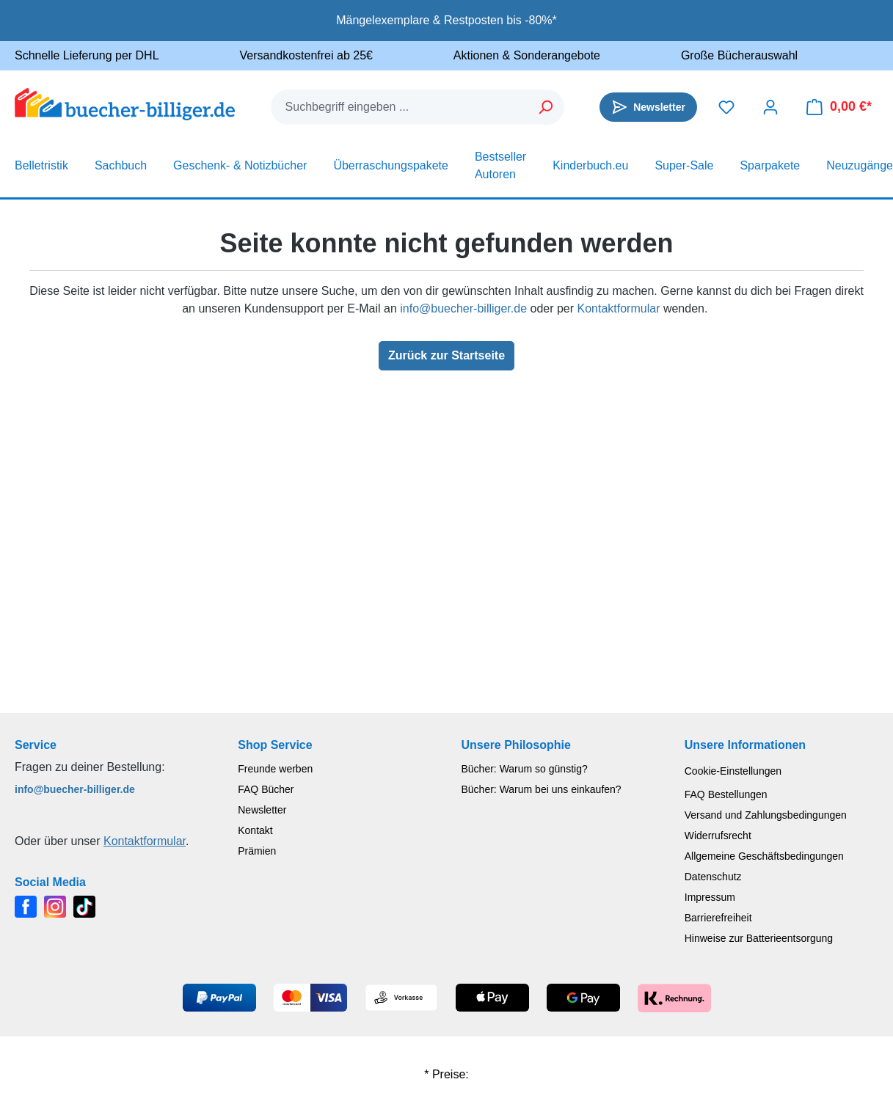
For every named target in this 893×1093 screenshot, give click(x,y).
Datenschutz (713, 876)
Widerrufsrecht (718, 835)
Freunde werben (275, 769)
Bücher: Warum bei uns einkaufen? (542, 789)
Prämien (257, 851)
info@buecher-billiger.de (463, 308)
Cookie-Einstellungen (733, 771)
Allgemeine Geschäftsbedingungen (764, 856)
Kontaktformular (618, 308)
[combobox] (400, 107)
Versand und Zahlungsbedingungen (766, 815)
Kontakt (255, 830)
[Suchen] (546, 107)
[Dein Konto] (770, 107)
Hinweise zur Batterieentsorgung (759, 938)
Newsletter (262, 810)
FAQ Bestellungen (726, 794)
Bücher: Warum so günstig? (525, 769)
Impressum (710, 897)
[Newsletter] (648, 107)
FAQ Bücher (266, 789)
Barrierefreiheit (718, 918)
